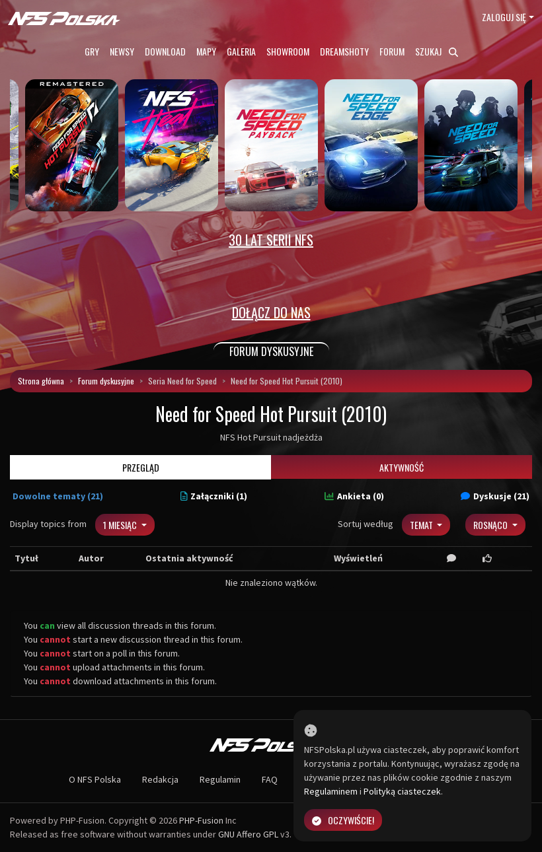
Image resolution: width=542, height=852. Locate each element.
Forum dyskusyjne (106, 380)
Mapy (206, 51)
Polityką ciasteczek (402, 791)
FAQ (270, 779)
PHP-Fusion (201, 820)
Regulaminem (331, 791)
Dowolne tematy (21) (58, 496)
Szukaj (436, 51)
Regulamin (220, 779)
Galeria (241, 51)
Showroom (287, 51)
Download (165, 51)
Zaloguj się (504, 17)
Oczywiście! (343, 820)
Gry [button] (92, 51)
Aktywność (401, 467)
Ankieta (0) (354, 496)
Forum (392, 51)
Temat (422, 525)
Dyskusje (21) (495, 496)
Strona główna (41, 380)
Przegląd (140, 467)
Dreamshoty (344, 51)
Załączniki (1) (214, 496)
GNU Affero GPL (248, 834)
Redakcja (160, 779)
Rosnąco (491, 525)
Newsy (122, 51)
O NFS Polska (95, 779)
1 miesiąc (121, 525)
